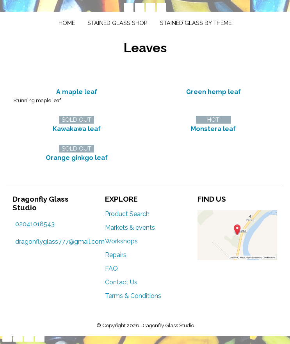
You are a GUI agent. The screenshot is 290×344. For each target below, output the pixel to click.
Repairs (115, 255)
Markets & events (130, 227)
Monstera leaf (213, 129)
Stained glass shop (117, 23)
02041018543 (35, 224)
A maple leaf (76, 92)
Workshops (121, 241)
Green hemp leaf (213, 92)
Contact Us (121, 282)
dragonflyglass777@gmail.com (60, 241)
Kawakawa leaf (77, 129)
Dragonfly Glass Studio (167, 325)
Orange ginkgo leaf (77, 157)
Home (67, 23)
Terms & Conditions (133, 296)
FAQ (111, 268)
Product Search (127, 214)
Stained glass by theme (195, 23)
